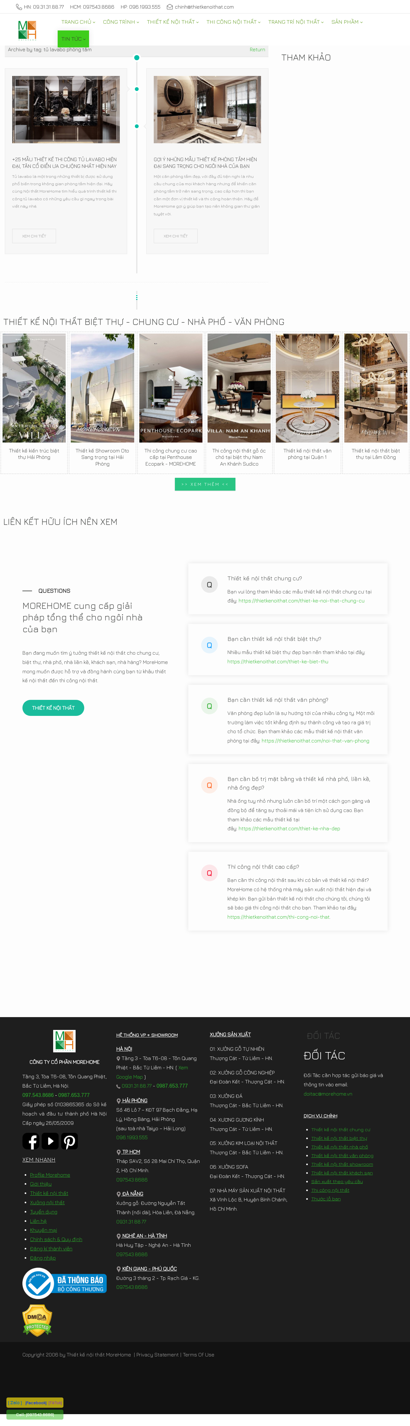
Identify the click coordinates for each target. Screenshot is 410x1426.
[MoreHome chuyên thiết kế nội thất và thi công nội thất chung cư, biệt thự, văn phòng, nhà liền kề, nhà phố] (27, 30)
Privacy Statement (157, 1366)
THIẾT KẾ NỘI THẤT (53, 714)
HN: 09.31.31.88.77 (40, 7)
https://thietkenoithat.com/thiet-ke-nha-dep (289, 834)
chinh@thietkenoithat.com (200, 7)
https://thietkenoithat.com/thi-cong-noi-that (278, 923)
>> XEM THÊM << (205, 484)
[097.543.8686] (40, 1414)
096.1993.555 (132, 1149)
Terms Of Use (198, 1366)
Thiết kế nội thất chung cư (340, 1141)
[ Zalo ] (15, 1402)
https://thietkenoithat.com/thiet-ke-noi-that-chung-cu (302, 606)
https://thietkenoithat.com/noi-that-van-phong (315, 747)
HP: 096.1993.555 (140, 7)
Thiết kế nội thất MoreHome (99, 1366)
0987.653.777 (74, 1107)
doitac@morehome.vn (328, 1105)
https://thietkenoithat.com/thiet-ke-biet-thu (277, 667)
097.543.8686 (38, 1107)
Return (257, 49)
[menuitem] (78, 21)
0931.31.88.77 (134, 1098)
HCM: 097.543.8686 (92, 7)
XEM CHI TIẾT (34, 235)
